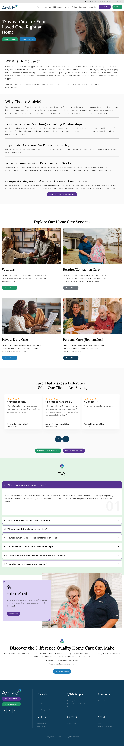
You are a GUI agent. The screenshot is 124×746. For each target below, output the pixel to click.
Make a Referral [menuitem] (41, 727)
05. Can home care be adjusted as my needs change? (28, 546)
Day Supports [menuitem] (71, 701)
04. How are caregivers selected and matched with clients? (31, 538)
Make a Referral (106, 1)
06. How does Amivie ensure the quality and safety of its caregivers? (35, 555)
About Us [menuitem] (100, 724)
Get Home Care (10, 39)
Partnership (92, 7)
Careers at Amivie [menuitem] (72, 724)
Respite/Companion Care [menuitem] (44, 710)
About (39, 7)
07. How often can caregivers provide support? (25, 564)
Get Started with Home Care (48, 451)
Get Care (117, 7)
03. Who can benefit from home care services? (25, 529)
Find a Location (90, 1)
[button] (58, 439)
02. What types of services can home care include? (27, 520)
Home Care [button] (47, 7)
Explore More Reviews (73, 451)
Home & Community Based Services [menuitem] (78, 704)
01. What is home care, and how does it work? (25, 485)
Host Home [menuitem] (70, 707)
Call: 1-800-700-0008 (62, 672)
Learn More (9, 288)
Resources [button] (82, 7)
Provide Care (104, 7)
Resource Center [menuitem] (103, 701)
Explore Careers (28, 39)
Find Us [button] (74, 7)
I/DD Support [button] (57, 7)
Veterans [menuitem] (39, 701)
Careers (118, 1)
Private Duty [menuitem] (40, 704)
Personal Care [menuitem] (41, 707)
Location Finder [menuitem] (41, 724)
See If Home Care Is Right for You (62, 194)
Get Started (13, 614)
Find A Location (11, 699)
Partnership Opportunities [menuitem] (106, 727)
